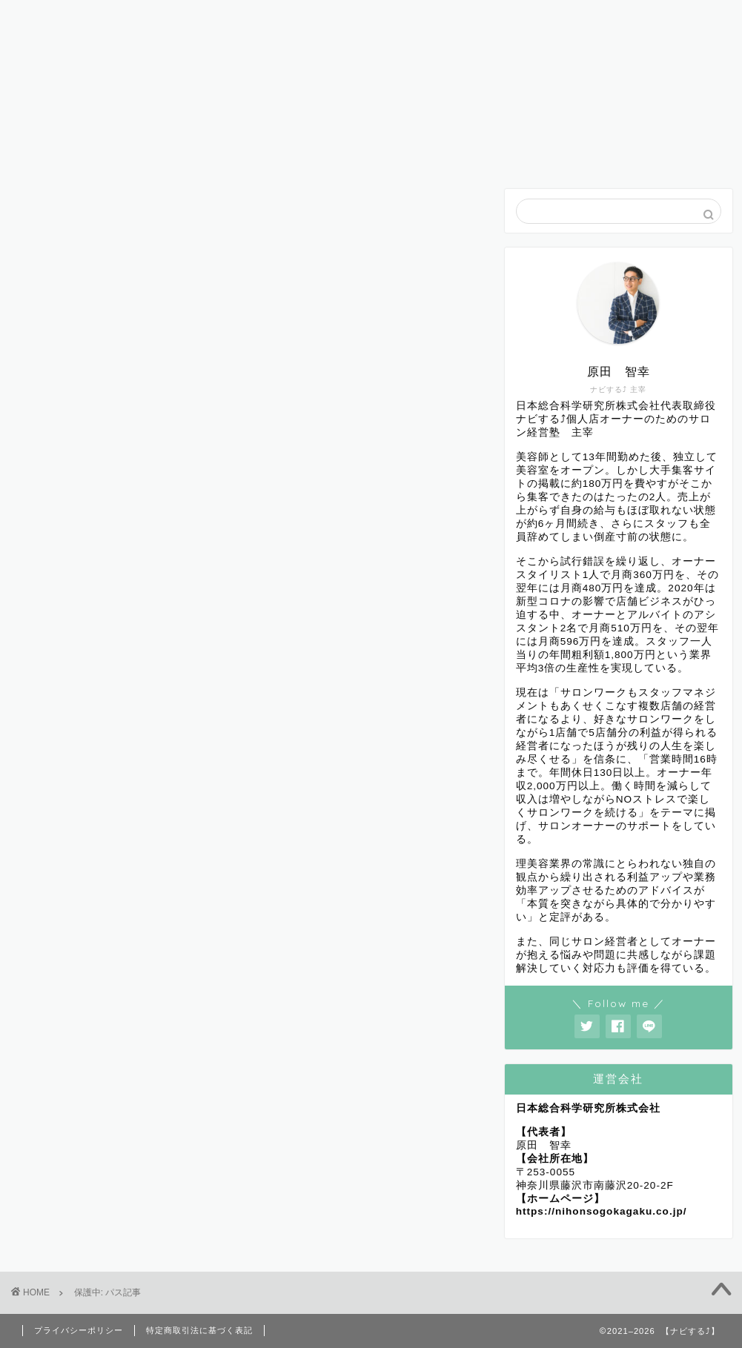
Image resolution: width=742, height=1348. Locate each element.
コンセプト (475, 18)
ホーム (66, 18)
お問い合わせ (577, 18)
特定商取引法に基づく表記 (199, 1330)
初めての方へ (270, 18)
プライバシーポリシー (78, 1330)
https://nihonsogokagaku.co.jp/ (601, 1211)
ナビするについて (372, 18)
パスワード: (123, 365)
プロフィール (168, 18)
